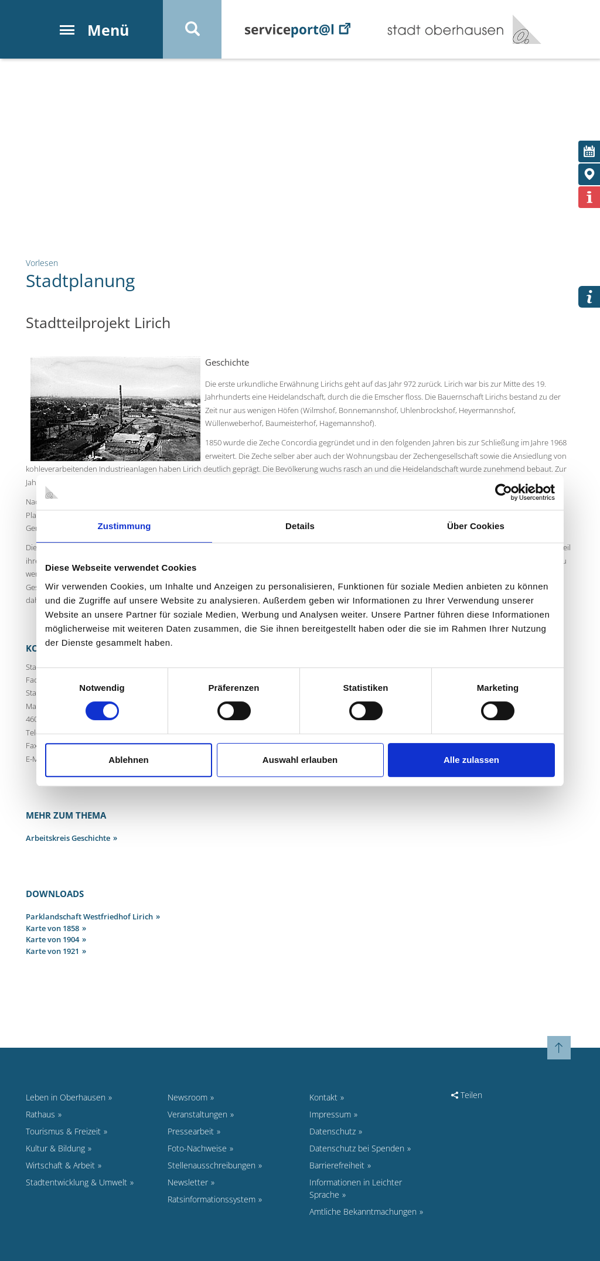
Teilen (466, 1094)
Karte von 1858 (52, 928)
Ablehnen (128, 760)
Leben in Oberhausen (65, 1097)
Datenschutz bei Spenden (356, 1148)
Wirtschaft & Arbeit (60, 1165)
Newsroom (187, 1097)
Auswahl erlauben (300, 760)
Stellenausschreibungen (211, 1165)
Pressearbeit (191, 1131)
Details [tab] (300, 526)
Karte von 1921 (52, 951)
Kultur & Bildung (55, 1148)
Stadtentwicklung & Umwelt (76, 1182)
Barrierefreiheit (336, 1165)
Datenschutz (332, 1131)
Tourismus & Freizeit (63, 1131)
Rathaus (40, 1114)
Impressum (330, 1114)
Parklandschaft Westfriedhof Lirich (89, 916)
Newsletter (188, 1182)
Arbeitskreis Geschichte (68, 838)
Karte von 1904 (52, 939)
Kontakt (323, 1097)
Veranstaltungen (197, 1114)
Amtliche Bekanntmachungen (363, 1211)
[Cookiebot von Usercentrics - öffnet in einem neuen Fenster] (503, 492)
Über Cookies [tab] (475, 526)
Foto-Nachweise (197, 1148)
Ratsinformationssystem (211, 1199)
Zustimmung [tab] (124, 526)
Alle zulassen (471, 760)
